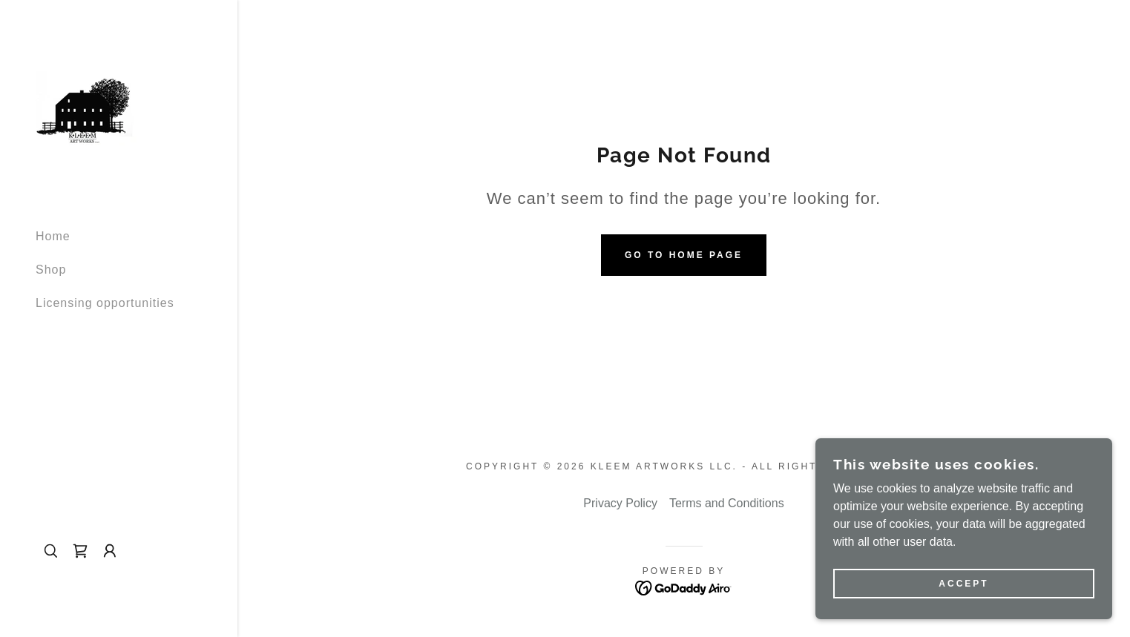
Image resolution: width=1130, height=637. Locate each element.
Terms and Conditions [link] (726, 503)
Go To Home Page (684, 255)
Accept (963, 583)
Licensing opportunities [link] (105, 303)
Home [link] (53, 236)
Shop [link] (51, 269)
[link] (87, 107)
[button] (110, 551)
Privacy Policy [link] (620, 503)
